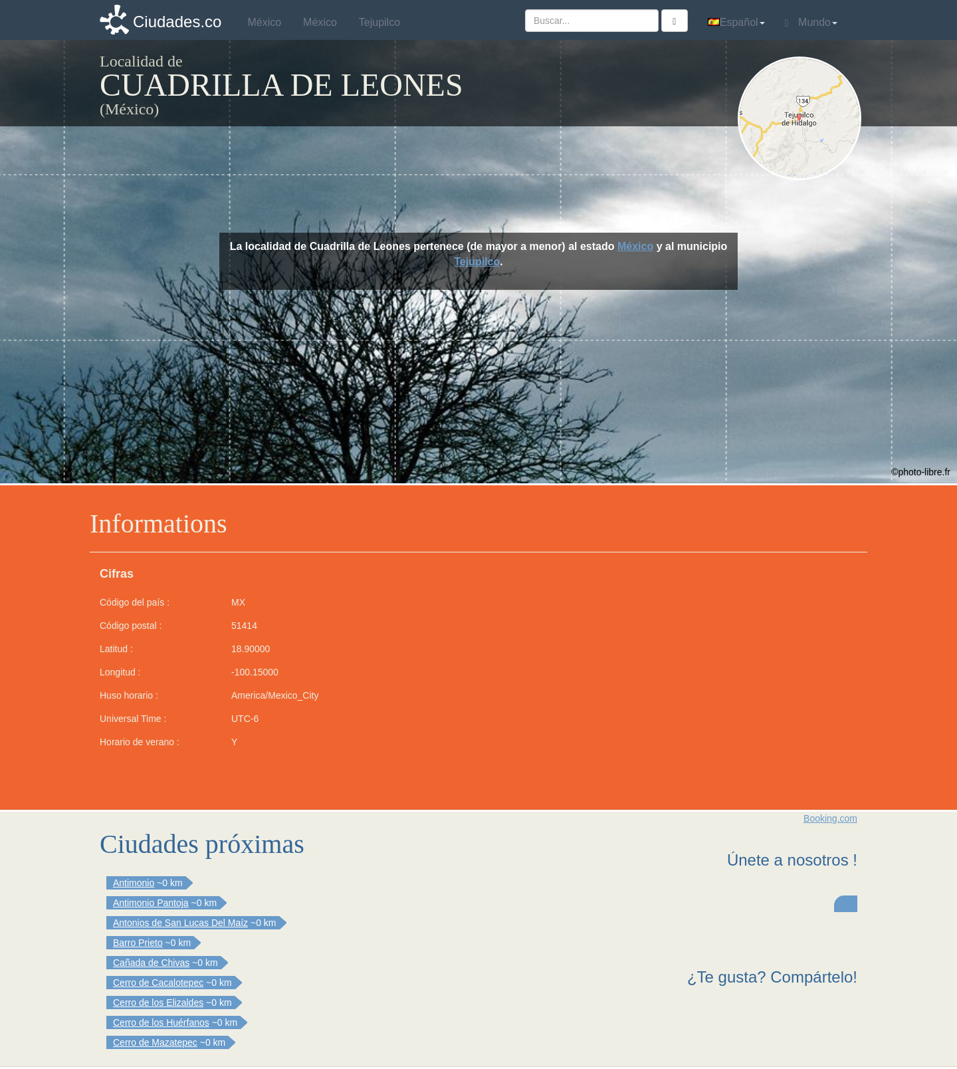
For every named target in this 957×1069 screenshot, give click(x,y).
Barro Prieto (138, 942)
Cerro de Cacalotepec (158, 982)
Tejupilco (477, 261)
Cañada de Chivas (151, 962)
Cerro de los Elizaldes (158, 1002)
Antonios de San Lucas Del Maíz (180, 922)
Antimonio (133, 883)
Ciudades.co (177, 22)
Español (736, 22)
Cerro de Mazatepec (155, 1042)
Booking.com (830, 818)
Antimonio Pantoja (151, 902)
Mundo (811, 23)
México (635, 246)
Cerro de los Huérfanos (161, 1022)
